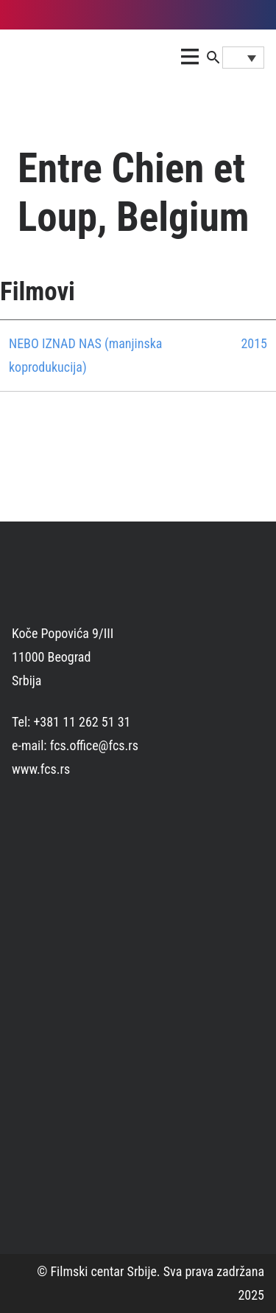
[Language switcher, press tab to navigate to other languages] (243, 57)
